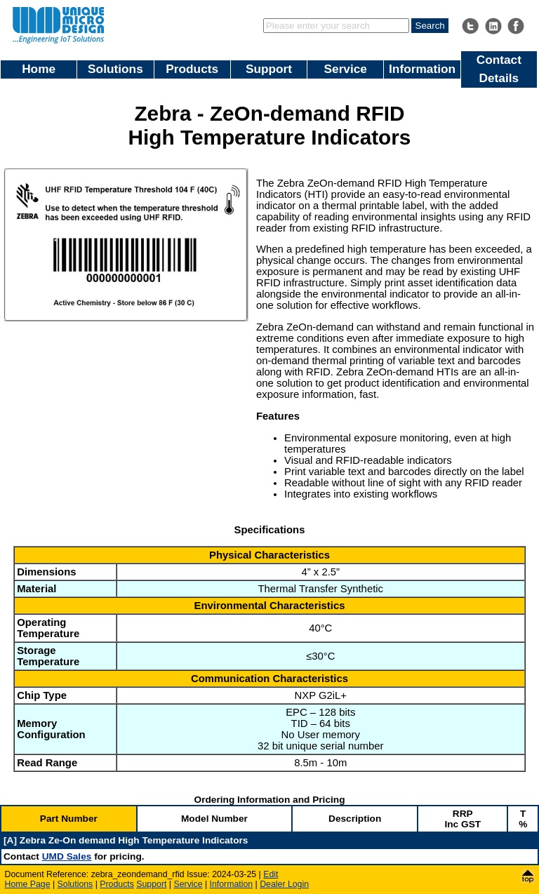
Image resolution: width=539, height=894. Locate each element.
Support (269, 69)
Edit (270, 874)
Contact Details (499, 69)
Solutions (115, 69)
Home (38, 69)
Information (422, 69)
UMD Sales (67, 856)
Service (345, 69)
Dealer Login (284, 884)
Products (192, 69)
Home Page (28, 884)
